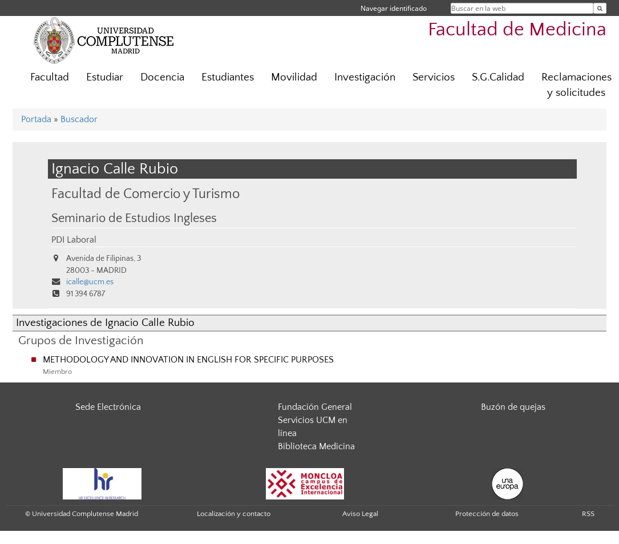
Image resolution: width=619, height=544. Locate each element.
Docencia (162, 77)
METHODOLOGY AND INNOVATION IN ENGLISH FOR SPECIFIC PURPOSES (188, 359)
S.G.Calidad (498, 77)
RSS (588, 514)
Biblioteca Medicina (316, 446)
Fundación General (315, 407)
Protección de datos (487, 514)
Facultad (49, 77)
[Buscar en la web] (599, 8)
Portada (36, 119)
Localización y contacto (233, 514)
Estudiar (104, 77)
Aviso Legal (360, 514)
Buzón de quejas (513, 407)
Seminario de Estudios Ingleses (134, 218)
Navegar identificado (394, 8)
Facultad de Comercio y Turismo (145, 194)
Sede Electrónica (108, 407)
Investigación (364, 77)
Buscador (79, 119)
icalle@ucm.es (90, 282)
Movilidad (294, 77)
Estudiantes (227, 77)
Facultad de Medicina (517, 30)
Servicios (433, 77)
